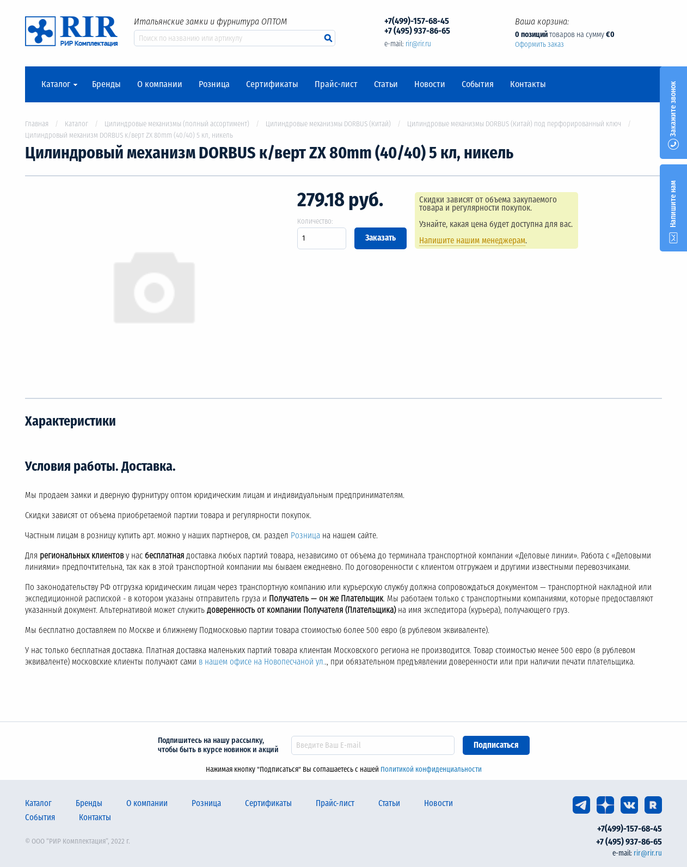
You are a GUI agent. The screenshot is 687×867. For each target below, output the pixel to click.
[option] (153, 287)
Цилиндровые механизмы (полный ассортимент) (177, 124)
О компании (159, 84)
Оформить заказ (539, 44)
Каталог (55, 84)
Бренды (106, 84)
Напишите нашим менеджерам (472, 240)
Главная (36, 124)
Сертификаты (272, 84)
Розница (214, 84)
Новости (429, 84)
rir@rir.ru (418, 44)
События (478, 84)
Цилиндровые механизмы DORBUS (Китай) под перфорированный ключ (514, 124)
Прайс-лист (336, 84)
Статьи (386, 84)
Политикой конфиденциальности (431, 769)
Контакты (528, 84)
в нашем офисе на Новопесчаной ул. (262, 662)
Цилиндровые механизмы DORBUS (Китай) (328, 124)
